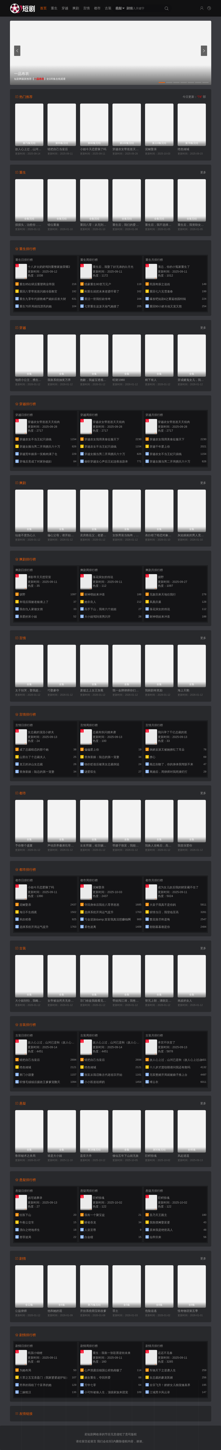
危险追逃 (151, 1310)
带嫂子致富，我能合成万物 (126, 845)
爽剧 (75, 8)
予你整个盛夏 (24, 845)
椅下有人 (151, 380)
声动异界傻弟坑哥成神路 (62, 845)
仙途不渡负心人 (25, 535)
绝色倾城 (183, 149)
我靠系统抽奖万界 (59, 380)
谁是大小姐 (55, 1155)
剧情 (129, 8)
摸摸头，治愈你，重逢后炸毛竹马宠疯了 (29, 224)
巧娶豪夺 (53, 690)
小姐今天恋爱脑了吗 (93, 149)
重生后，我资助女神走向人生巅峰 (192, 224)
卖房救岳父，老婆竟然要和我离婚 (94, 535)
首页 (43, 8)
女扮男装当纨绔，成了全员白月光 (126, 535)
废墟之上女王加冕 (91, 690)
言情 (86, 8)
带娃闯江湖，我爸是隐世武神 (126, 1000)
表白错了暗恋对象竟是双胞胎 (159, 535)
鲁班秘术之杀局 (25, 1155)
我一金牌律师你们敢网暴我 (126, 690)
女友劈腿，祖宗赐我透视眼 (94, 845)
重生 (54, 8)
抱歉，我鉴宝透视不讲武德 (94, 380)
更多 (203, 172)
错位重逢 (53, 224)
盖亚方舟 (86, 1155)
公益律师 (21, 1310)
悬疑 (119, 8)
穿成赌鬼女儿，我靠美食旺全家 (192, 380)
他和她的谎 (55, 1310)
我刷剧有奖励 (153, 690)
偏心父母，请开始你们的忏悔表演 (62, 535)
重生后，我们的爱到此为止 (126, 224)
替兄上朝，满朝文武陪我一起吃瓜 (159, 1000)
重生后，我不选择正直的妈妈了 (159, 224)
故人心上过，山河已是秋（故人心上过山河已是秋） (29, 149)
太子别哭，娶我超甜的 (29, 690)
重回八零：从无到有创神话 (94, 224)
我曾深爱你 (185, 845)
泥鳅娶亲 (151, 149)
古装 (108, 8)
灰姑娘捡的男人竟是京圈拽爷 (192, 535)
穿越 (65, 8)
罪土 (115, 1310)
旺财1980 (118, 380)
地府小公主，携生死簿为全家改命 (29, 380)
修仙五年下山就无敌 (125, 1155)
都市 (97, 8)
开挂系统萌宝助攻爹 (93, 1310)
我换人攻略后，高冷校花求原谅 (159, 845)
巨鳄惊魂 (151, 1155)
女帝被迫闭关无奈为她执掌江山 (62, 1000)
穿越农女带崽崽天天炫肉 (126, 149)
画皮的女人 (185, 1000)
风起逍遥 (183, 1155)
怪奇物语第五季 (188, 1310)
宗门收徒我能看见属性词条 (94, 1000)
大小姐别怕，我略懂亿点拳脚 (29, 1000)
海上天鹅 (183, 690)
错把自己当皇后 (58, 149)
